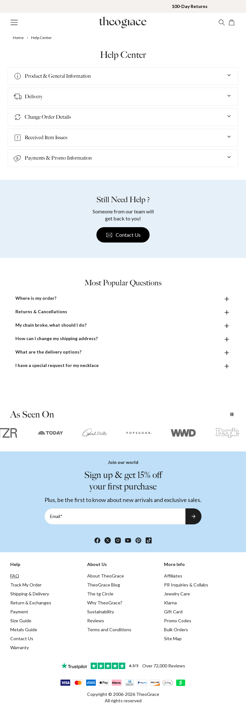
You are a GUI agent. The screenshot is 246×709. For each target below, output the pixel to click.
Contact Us (123, 235)
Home (18, 37)
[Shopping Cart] (232, 22)
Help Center (41, 37)
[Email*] (115, 516)
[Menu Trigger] (14, 22)
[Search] (222, 22)
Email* (56, 516)
